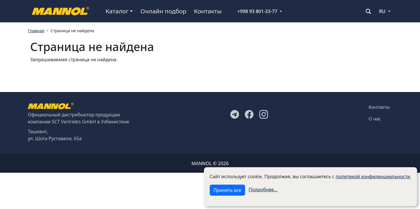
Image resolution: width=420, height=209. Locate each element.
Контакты (208, 11)
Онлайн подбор (163, 11)
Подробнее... (263, 189)
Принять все (227, 190)
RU (382, 11)
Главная (36, 30)
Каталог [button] (117, 11)
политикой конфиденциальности (373, 176)
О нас (375, 119)
